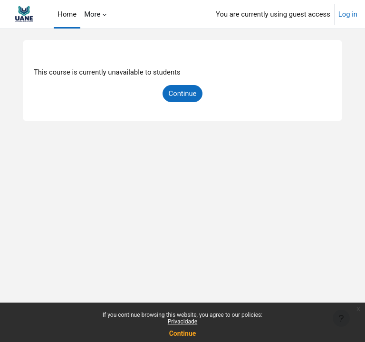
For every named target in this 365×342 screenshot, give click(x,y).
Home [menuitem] (67, 14)
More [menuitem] (92, 14)
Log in (347, 14)
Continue (182, 333)
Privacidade (182, 321)
